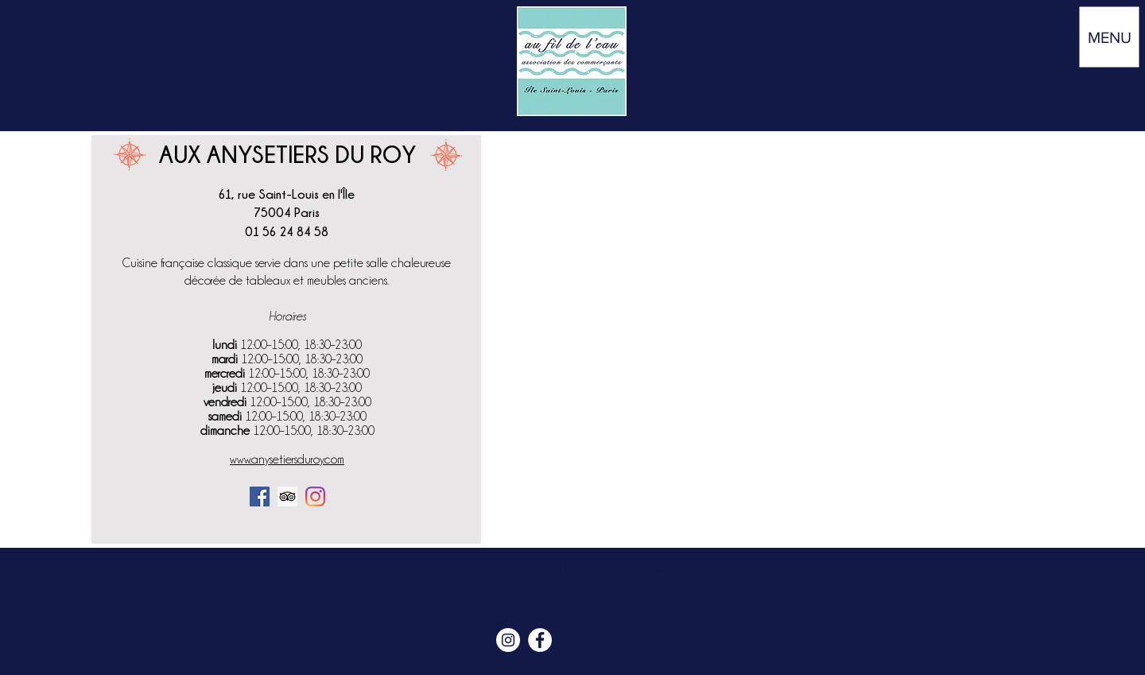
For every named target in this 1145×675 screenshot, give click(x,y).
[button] (1109, 37)
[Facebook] (260, 496)
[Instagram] (315, 496)
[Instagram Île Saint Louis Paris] (508, 640)
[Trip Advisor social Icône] (287, 496)
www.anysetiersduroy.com (287, 459)
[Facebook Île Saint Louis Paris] (540, 640)
